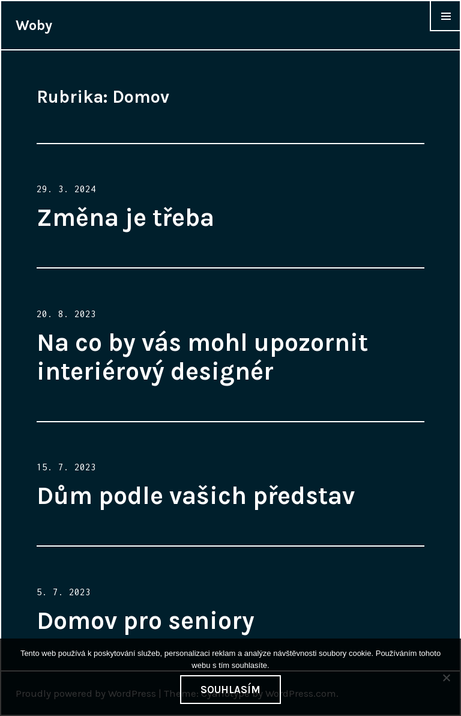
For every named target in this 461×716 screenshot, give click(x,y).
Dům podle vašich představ (196, 495)
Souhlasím (230, 690)
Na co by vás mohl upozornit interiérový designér (202, 357)
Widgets (445, 30)
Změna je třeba (125, 217)
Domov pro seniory (146, 620)
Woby (34, 25)
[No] (446, 678)
